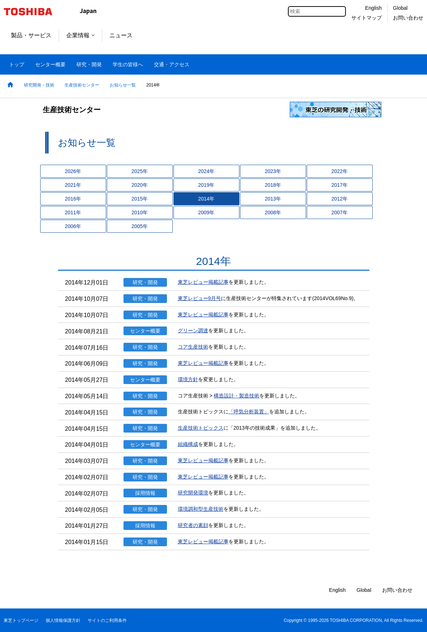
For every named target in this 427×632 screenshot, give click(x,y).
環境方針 (188, 379)
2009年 (206, 212)
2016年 (73, 199)
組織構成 (188, 444)
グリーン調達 (193, 330)
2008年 (273, 212)
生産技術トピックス (200, 428)
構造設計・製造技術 (236, 396)
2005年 (139, 226)
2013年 (273, 199)
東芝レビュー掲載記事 (203, 282)
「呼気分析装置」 (249, 411)
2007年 (339, 212)
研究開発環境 (193, 493)
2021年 (73, 185)
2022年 (339, 171)
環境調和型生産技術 (200, 509)
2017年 (339, 185)
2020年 (139, 185)
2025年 (139, 171)
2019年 (206, 185)
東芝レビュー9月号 (199, 298)
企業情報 (80, 35)
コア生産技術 (193, 347)
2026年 (73, 171)
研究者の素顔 (193, 525)
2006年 (73, 226)
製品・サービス (31, 35)
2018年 (273, 185)
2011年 (73, 212)
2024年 (206, 171)
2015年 (139, 199)
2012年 (339, 199)
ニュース (121, 35)
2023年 (273, 171)
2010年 (139, 212)
